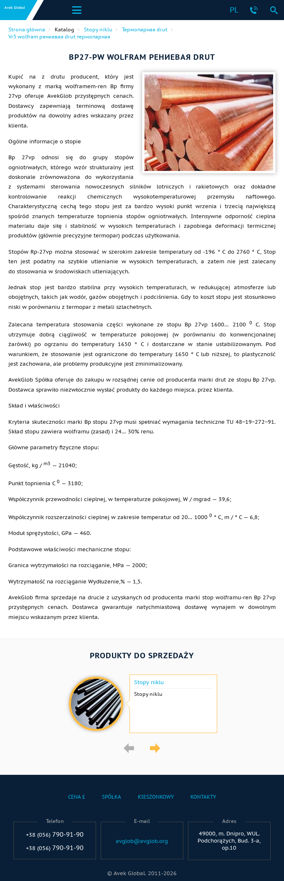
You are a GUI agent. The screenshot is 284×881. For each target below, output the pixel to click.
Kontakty (203, 797)
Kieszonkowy (156, 797)
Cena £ (76, 797)
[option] (142, 704)
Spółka (111, 797)
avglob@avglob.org (142, 841)
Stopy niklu (149, 682)
